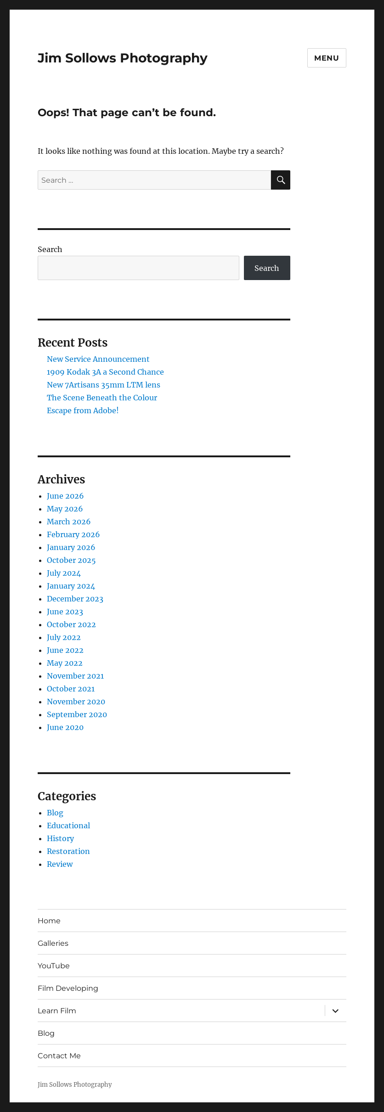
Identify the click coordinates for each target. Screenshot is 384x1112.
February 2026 (73, 534)
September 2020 (77, 714)
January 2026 (71, 547)
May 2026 (65, 508)
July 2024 (64, 573)
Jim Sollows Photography (123, 58)
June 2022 (65, 650)
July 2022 (64, 637)
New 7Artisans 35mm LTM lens (103, 384)
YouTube (54, 965)
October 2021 (71, 688)
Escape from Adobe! (83, 410)
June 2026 (65, 495)
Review (60, 864)
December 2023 (75, 598)
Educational (68, 825)
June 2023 (65, 611)
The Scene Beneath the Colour (102, 397)
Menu (326, 58)
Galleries (53, 943)
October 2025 (71, 560)
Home (49, 920)
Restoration (68, 851)
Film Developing (68, 988)
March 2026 (69, 521)
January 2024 (71, 585)
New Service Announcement (98, 359)
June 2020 (65, 727)
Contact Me (59, 1055)
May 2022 (65, 663)
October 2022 (71, 624)
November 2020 (76, 701)
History (60, 838)
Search (50, 249)
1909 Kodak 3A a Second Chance (105, 371)
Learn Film (57, 1010)
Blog (55, 812)
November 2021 (75, 675)
